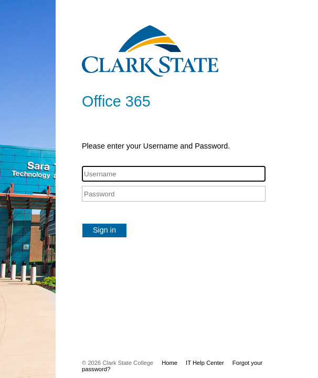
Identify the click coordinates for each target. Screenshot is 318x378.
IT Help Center (205, 363)
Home (169, 363)
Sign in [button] (104, 230)
